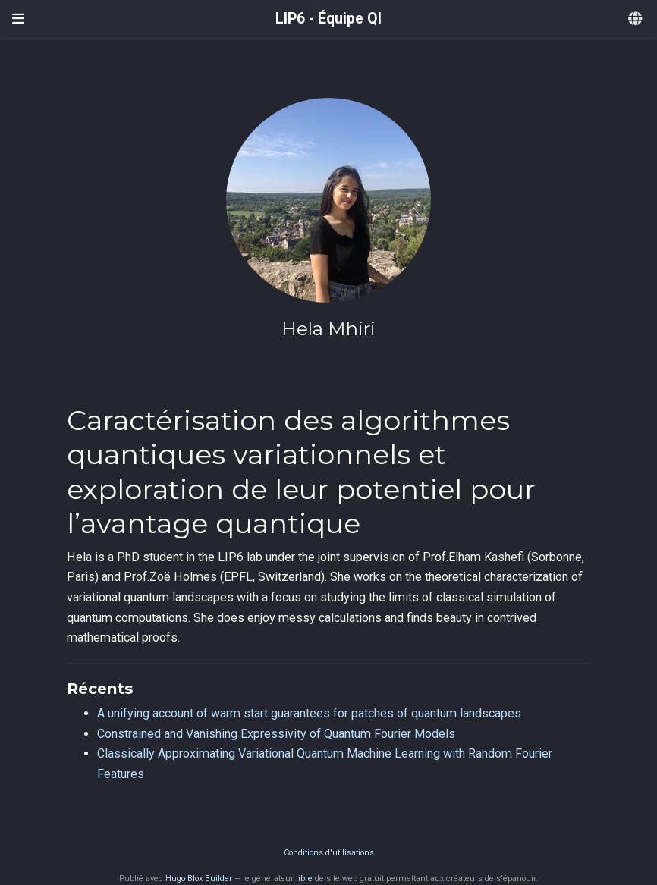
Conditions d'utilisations (329, 853)
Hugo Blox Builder (198, 878)
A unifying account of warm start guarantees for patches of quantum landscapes (309, 713)
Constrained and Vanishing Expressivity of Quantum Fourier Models (276, 734)
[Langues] (636, 19)
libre (304, 878)
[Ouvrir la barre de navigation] (18, 19)
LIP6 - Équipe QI (328, 18)
